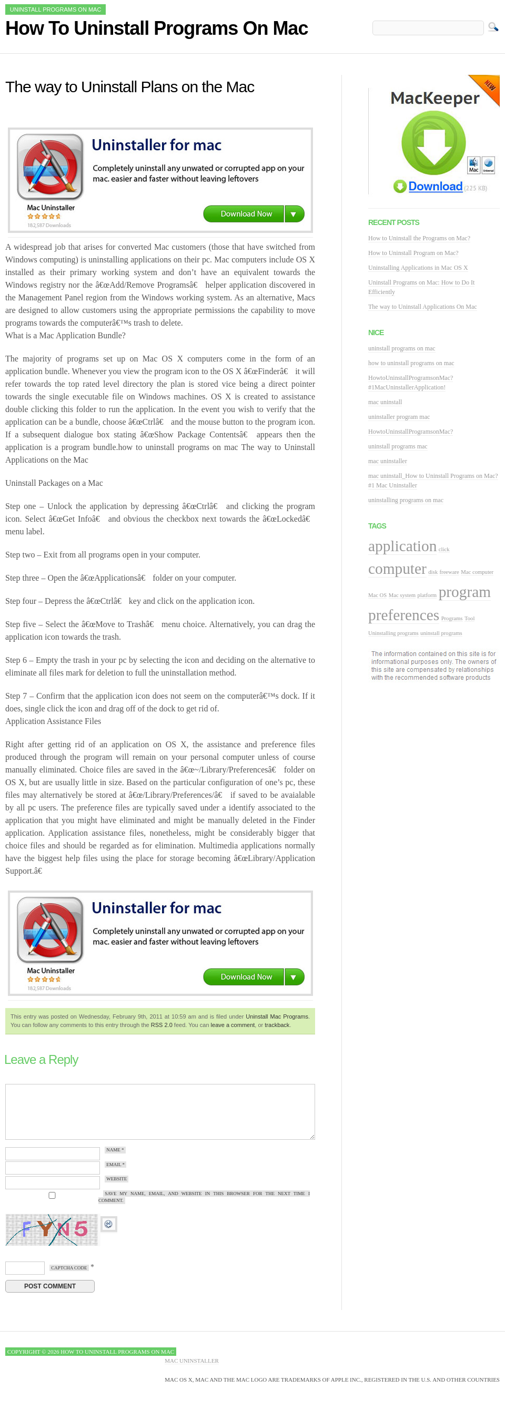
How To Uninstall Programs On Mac (156, 28)
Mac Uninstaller (192, 1360)
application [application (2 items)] (402, 545)
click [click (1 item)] (444, 549)
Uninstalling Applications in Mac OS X (418, 267)
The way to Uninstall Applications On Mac (422, 306)
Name (115, 1150)
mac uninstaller (387, 461)
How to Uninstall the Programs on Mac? (419, 238)
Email (115, 1164)
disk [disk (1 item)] (433, 572)
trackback (277, 1025)
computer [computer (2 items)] (397, 568)
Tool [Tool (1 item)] (469, 618)
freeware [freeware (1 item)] (449, 572)
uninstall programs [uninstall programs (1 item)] (441, 633)
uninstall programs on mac (402, 348)
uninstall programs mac (398, 446)
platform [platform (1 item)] (427, 595)
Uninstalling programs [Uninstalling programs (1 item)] (393, 633)
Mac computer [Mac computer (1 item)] (477, 572)
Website (116, 1179)
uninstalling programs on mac (405, 500)
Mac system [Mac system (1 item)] (402, 595)
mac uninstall (385, 402)
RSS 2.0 (162, 1025)
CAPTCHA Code (69, 1267)
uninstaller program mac (399, 417)
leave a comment (233, 1025)
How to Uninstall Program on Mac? (413, 253)
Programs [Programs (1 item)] (452, 618)
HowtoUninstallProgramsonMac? (410, 431)
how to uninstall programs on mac (411, 363)
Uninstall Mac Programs (277, 1016)
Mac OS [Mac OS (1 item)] (377, 595)
